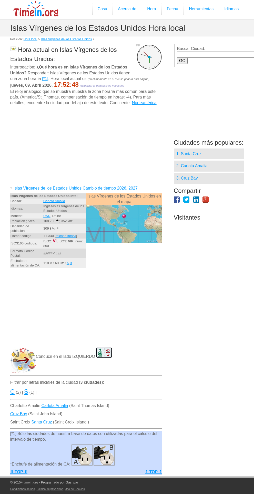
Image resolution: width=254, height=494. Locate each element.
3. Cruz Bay (187, 178)
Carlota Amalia (54, 201)
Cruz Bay (18, 414)
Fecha (172, 9)
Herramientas (201, 9)
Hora (151, 9)
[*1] (45, 78)
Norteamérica (144, 103)
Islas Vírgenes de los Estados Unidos (66, 39)
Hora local (30, 39)
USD (46, 216)
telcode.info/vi (66, 236)
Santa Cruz (41, 422)
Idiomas (231, 9)
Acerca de (127, 9)
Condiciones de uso (22, 488)
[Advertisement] (84, 147)
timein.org (31, 482)
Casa (102, 9)
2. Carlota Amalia (192, 166)
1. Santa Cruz (188, 154)
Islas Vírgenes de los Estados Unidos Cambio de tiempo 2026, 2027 (76, 188)
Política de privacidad (49, 488)
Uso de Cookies (75, 488)
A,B (69, 263)
